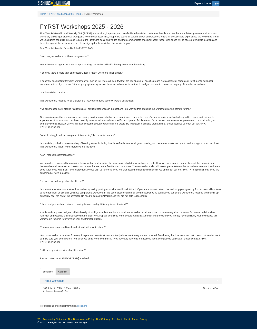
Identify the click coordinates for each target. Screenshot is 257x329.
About (127, 319)
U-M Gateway (103, 319)
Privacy (143, 319)
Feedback (117, 319)
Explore (198, 3)
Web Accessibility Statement (52, 319)
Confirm (62, 271)
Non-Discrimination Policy (81, 319)
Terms (135, 319)
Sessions (48, 271)
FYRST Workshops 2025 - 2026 (65, 14)
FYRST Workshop (53, 280)
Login (215, 3)
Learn (208, 3)
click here (82, 306)
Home (43, 14)
